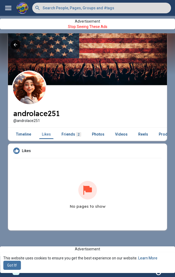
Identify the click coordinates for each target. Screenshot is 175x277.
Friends (71, 134)
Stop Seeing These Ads (87, 27)
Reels (143, 134)
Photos (98, 134)
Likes (46, 134)
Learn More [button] (147, 258)
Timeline (23, 134)
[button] (101, 8)
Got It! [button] (12, 265)
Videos (121, 134)
